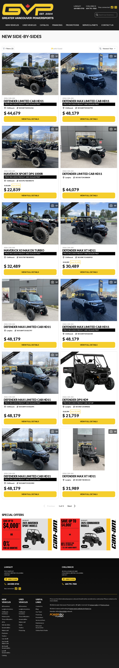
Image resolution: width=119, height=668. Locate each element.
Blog (37, 609)
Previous (49, 506)
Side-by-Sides (6, 625)
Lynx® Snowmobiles (6, 652)
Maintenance (40, 623)
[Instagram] (115, 7)
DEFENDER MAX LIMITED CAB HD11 (85, 101)
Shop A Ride (63, 611)
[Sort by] (108, 48)
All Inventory (6, 606)
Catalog (44, 25)
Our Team (39, 612)
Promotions (72, 25)
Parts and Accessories (39, 626)
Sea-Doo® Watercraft (5, 642)
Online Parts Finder (42, 630)
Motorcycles (6, 616)
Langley (77, 6)
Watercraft (5, 630)
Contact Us (107, 25)
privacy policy (94, 605)
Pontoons (5, 633)
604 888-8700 (79, 8)
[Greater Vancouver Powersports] (28, 11)
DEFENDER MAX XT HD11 (79, 250)
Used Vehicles (29, 25)
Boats (20, 625)
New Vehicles (12, 25)
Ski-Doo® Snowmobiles (6, 647)
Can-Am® (5, 639)
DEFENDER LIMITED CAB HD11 (24, 101)
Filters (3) (8, 48)
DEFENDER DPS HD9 (75, 399)
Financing (57, 25)
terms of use (105, 605)
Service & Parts (90, 25)
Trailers (4, 636)
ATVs (3, 622)
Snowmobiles (6, 627)
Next (72, 506)
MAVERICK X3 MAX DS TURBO (24, 250)
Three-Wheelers (7, 619)
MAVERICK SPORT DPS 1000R (23, 173)
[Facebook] (112, 7)
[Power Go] (70, 615)
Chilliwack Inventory (5, 613)
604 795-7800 (91, 8)
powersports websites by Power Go (80, 608)
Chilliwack (91, 6)
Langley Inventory (7, 609)
